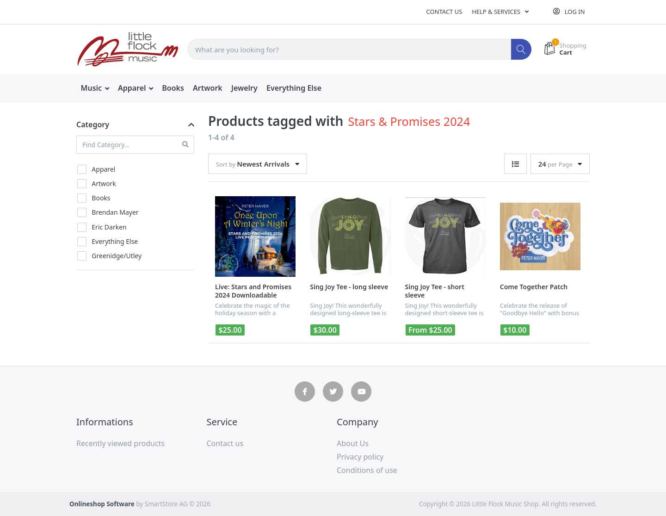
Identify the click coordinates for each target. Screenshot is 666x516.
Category (92, 124)
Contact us (444, 11)
